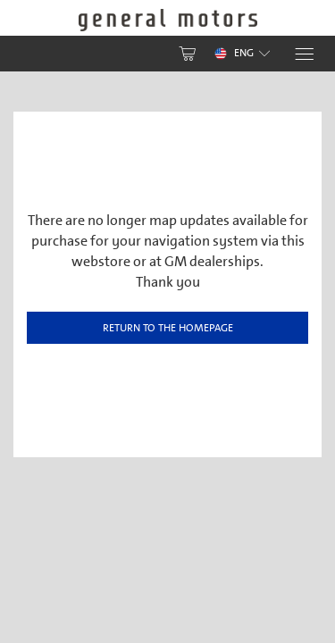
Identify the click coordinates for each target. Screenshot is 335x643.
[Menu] (303, 54)
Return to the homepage (168, 328)
